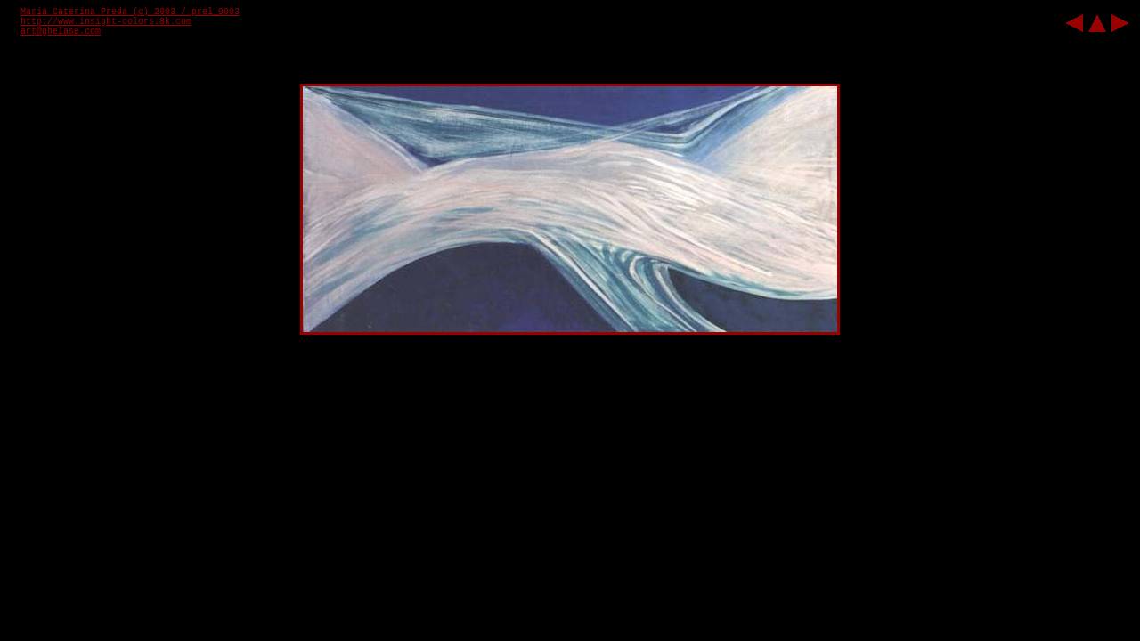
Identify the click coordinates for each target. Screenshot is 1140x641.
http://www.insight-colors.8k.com (105, 22)
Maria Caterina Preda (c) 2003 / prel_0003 (130, 12)
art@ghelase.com (60, 32)
